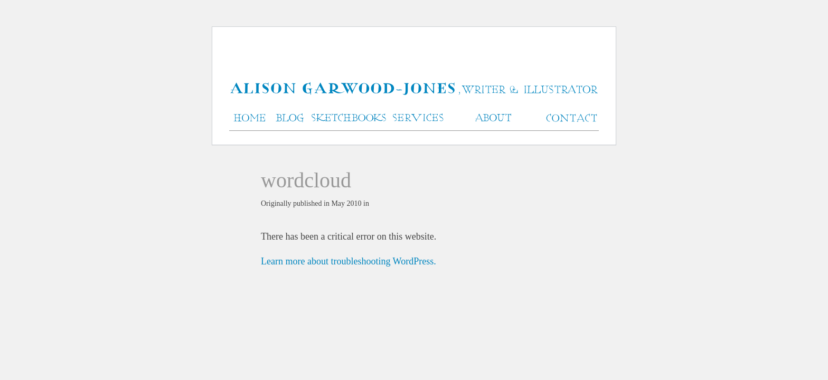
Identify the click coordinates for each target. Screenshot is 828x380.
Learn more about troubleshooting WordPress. (348, 261)
